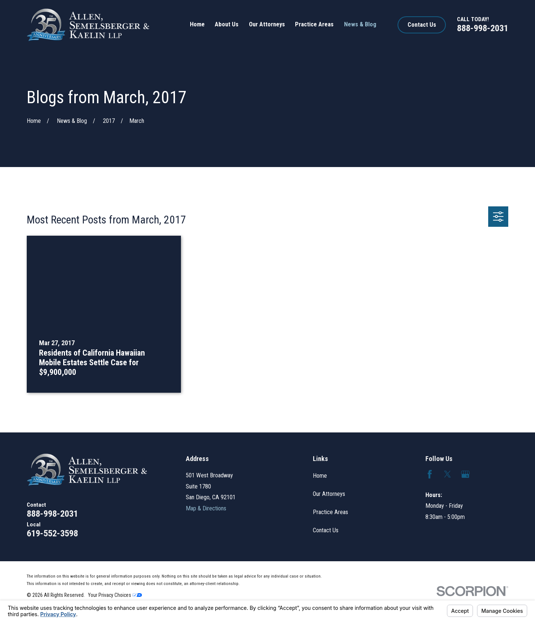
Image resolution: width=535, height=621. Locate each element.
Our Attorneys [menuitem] (267, 24)
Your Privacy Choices (115, 595)
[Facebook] (429, 474)
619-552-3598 (52, 533)
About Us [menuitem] (227, 24)
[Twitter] (447, 474)
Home (320, 475)
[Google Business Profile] (465, 474)
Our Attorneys (329, 493)
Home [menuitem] (197, 24)
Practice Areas (330, 512)
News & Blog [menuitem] (360, 24)
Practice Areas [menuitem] (314, 24)
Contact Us (422, 24)
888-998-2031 (482, 28)
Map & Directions (206, 508)
